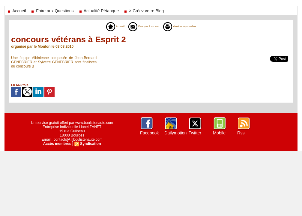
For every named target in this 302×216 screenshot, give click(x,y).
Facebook (149, 132)
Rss (240, 132)
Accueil (16, 10)
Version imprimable (184, 26)
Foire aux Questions (51, 10)
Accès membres (57, 144)
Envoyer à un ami (141, 26)
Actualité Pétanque (98, 10)
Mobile (219, 132)
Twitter (195, 132)
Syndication (90, 144)
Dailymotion (175, 132)
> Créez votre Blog (143, 10)
